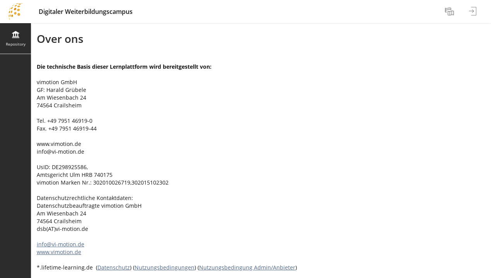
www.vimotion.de (59, 252)
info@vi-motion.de (60, 244)
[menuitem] (450, 11)
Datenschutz (113, 267)
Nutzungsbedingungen (164, 267)
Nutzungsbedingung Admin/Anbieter (247, 267)
